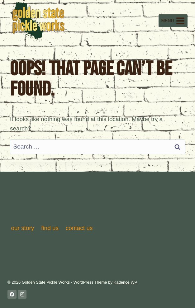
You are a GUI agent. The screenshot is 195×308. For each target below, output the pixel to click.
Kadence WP (125, 282)
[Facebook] (12, 294)
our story (22, 228)
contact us (79, 228)
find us (50, 228)
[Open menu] (173, 20)
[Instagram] (22, 294)
